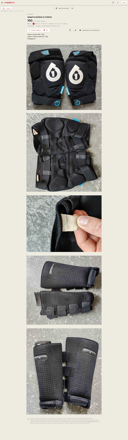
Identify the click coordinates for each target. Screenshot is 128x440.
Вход (123, 2)
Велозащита (30, 14)
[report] (89, 30)
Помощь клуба (90, 421)
